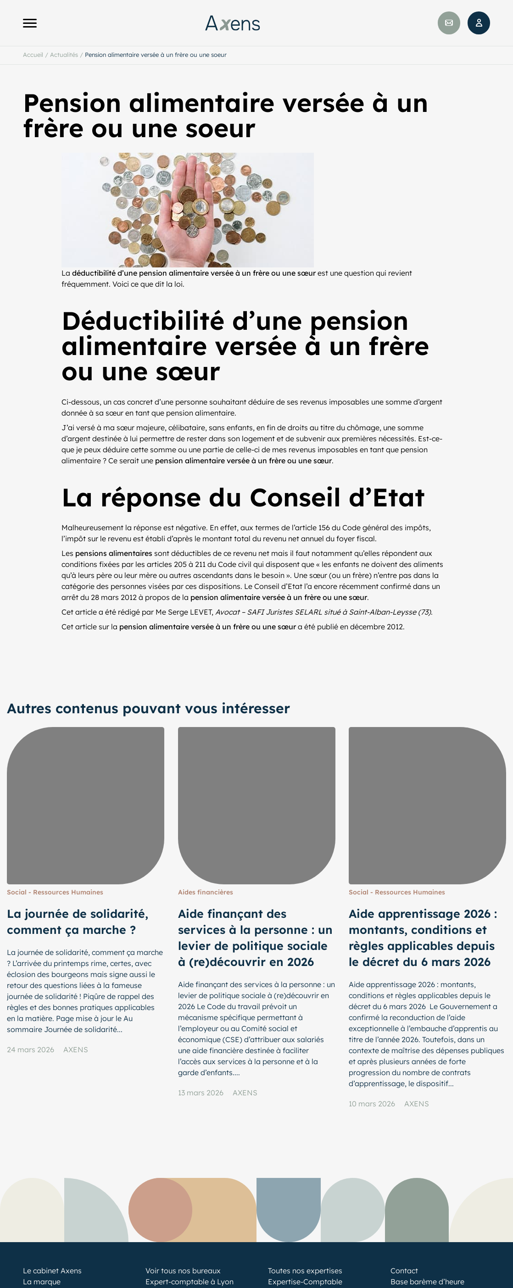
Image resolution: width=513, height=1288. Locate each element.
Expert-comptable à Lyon (189, 1281)
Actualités (64, 54)
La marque (42, 1281)
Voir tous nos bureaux (183, 1270)
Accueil (33, 54)
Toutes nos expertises (305, 1270)
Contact (404, 1270)
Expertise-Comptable (305, 1281)
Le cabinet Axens (52, 1270)
